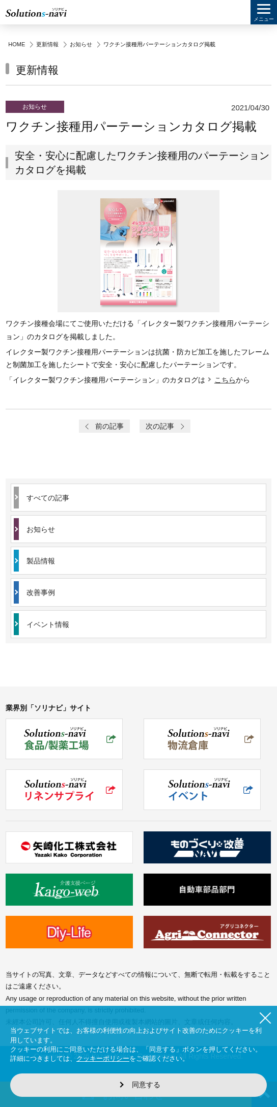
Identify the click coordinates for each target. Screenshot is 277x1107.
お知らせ (40, 529)
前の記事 (104, 426)
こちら (225, 380)
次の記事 (165, 426)
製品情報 (40, 561)
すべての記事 (47, 498)
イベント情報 (47, 624)
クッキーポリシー (102, 1058)
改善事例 (40, 592)
